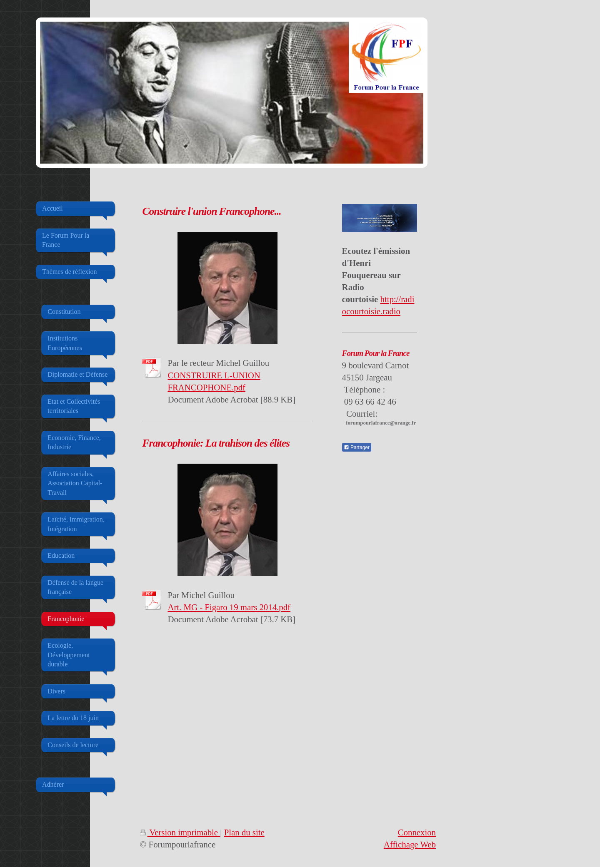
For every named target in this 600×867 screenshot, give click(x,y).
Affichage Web (410, 844)
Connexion (417, 832)
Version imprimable (180, 832)
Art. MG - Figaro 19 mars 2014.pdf (229, 607)
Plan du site (244, 832)
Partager (357, 447)
